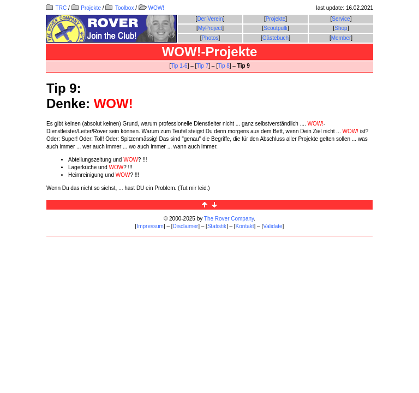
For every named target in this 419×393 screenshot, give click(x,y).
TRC (56, 8)
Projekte (86, 8)
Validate (272, 226)
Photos (209, 38)
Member (341, 38)
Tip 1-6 (179, 66)
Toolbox (119, 8)
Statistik (216, 226)
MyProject (210, 28)
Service (341, 19)
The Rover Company (229, 219)
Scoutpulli (275, 28)
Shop (340, 28)
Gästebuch (275, 38)
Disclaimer (186, 226)
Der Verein (210, 19)
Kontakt (245, 226)
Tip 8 (224, 66)
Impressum (149, 226)
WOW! (151, 8)
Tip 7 (202, 66)
